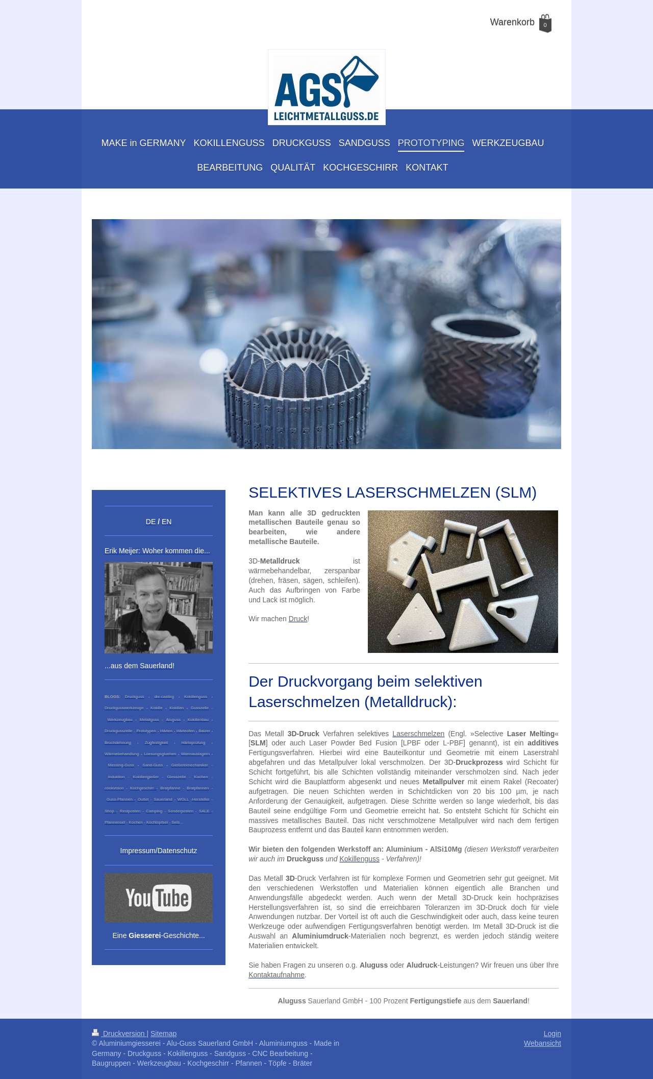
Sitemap (163, 1033)
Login (552, 1033)
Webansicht (542, 1043)
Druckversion (119, 1033)
